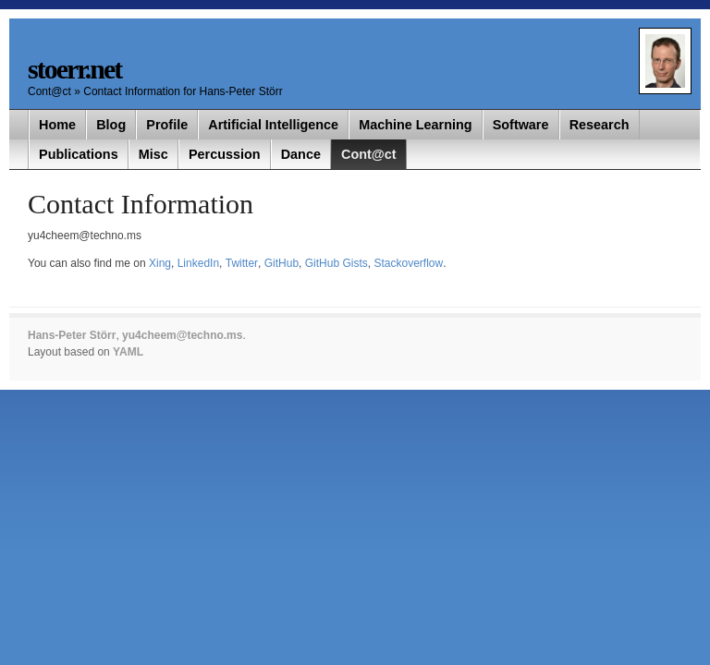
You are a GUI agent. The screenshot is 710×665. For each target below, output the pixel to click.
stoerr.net (74, 69)
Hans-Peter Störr (72, 335)
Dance (301, 154)
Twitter (242, 263)
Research (599, 124)
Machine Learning (415, 124)
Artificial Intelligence (273, 124)
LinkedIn (198, 263)
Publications (78, 154)
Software (521, 124)
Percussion (225, 154)
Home (57, 124)
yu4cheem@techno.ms (182, 335)
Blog (111, 124)
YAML (128, 351)
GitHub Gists (336, 263)
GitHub (281, 263)
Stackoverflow (408, 263)
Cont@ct (51, 91)
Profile (167, 124)
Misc (153, 154)
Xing (160, 263)
